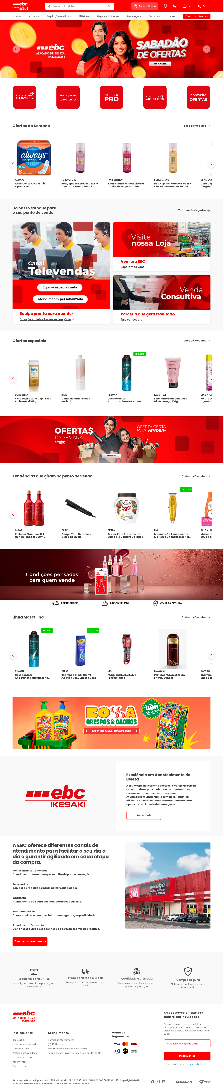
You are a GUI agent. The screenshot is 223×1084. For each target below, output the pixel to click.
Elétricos (84, 16)
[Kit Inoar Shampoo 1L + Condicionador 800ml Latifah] (34, 514)
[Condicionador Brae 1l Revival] (80, 378)
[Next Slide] (212, 164)
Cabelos (34, 16)
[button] (49, 6)
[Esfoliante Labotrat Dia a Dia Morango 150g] (173, 378)
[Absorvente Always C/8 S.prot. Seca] (34, 164)
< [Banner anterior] (16, 49)
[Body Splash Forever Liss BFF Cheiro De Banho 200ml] (80, 164)
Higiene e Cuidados (108, 16)
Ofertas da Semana (197, 16)
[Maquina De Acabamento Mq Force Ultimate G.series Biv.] (173, 514)
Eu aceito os (174, 1064)
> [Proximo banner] (206, 49)
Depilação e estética (59, 16)
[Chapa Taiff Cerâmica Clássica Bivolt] (80, 514)
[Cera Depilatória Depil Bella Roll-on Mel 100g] (34, 378)
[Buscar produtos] (110, 6)
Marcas (17, 16)
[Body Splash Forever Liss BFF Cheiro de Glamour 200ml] (173, 164)
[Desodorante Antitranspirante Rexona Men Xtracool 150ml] (126, 378)
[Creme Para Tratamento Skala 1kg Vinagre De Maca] (126, 514)
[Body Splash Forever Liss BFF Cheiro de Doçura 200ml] (126, 164)
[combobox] (79, 6)
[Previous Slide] (13, 164)
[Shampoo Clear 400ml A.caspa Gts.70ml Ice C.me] (80, 655)
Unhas (171, 16)
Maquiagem (134, 16)
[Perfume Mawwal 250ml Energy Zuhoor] (173, 655)
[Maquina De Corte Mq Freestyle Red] (126, 655)
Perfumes (154, 16)
